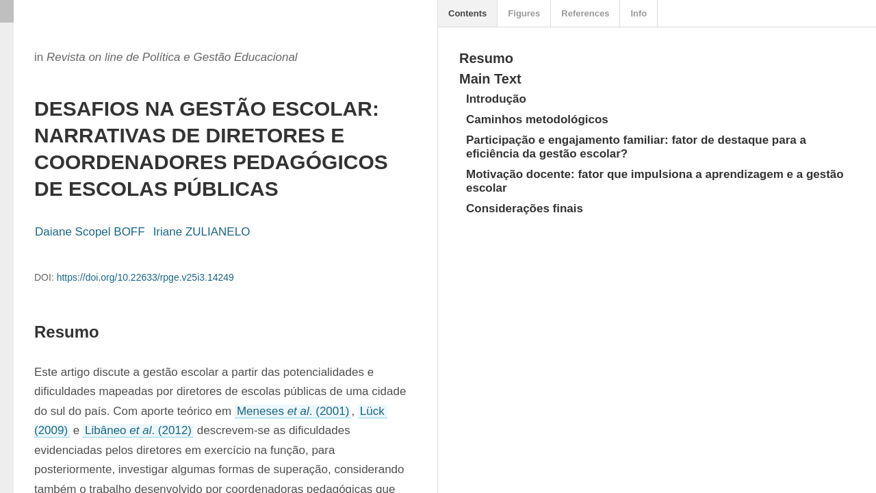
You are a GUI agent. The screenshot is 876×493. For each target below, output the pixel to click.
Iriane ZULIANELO (201, 231)
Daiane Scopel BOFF (90, 231)
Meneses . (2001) (293, 411)
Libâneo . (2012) (138, 430)
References (585, 13)
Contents (467, 13)
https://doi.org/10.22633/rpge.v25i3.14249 (145, 277)
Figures (524, 13)
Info (638, 13)
